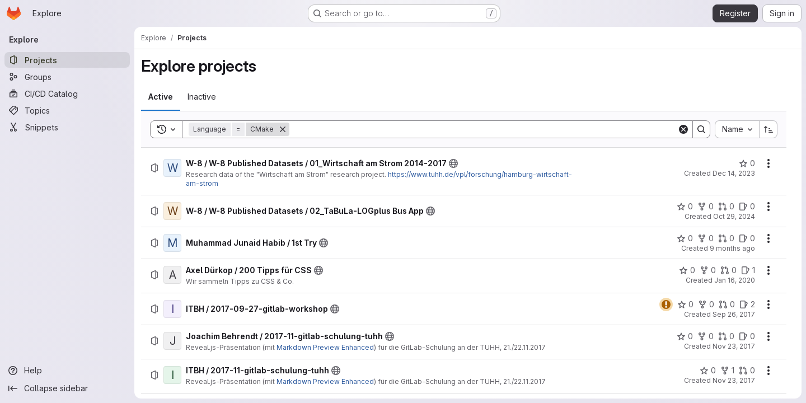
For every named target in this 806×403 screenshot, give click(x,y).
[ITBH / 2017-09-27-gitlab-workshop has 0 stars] (685, 304)
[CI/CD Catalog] (67, 93)
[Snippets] (67, 127)
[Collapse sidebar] (67, 388)
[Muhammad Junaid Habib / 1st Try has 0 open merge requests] (726, 238)
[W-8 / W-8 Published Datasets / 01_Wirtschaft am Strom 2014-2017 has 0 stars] (747, 163)
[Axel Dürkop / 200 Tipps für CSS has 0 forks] (708, 270)
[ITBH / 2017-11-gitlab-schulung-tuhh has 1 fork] (727, 370)
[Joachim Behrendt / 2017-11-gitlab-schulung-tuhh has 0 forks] (705, 336)
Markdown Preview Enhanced (325, 347)
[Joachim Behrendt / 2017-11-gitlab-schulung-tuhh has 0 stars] (685, 336)
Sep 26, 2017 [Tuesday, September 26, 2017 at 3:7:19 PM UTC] (734, 314)
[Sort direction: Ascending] (768, 129)
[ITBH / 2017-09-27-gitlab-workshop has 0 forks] (706, 304)
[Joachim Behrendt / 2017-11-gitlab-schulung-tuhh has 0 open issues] (747, 336)
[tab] (160, 97)
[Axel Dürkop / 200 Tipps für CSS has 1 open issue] (748, 270)
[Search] (483, 129)
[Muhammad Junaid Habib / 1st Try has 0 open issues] (747, 238)
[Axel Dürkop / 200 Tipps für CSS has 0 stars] (687, 270)
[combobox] (737, 129)
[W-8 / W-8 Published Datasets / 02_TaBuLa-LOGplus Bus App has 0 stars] (685, 206)
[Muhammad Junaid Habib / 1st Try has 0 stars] (685, 238)
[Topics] (67, 110)
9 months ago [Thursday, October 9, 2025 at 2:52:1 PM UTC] (732, 248)
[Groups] (67, 77)
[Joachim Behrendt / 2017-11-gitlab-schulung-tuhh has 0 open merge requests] (726, 336)
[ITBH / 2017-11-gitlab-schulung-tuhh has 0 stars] (708, 370)
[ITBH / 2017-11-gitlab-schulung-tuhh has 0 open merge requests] (747, 370)
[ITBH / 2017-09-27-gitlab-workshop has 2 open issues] (747, 304)
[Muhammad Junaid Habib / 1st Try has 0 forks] (705, 238)
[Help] (67, 370)
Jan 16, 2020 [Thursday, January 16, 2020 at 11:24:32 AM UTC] (734, 280)
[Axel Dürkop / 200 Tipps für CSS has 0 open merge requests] (728, 270)
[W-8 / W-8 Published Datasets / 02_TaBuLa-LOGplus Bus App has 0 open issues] (747, 206)
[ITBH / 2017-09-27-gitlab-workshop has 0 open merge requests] (727, 304)
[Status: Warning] (666, 304)
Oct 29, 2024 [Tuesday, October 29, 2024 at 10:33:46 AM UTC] (734, 216)
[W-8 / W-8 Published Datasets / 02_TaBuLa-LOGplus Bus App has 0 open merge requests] (726, 206)
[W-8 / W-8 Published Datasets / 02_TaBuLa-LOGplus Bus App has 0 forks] (705, 206)
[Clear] (683, 129)
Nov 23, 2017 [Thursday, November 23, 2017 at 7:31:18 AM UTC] (734, 380)
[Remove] (282, 129)
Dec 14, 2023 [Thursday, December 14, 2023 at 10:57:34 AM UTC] (734, 173)
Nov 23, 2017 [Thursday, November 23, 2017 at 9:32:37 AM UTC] (734, 346)
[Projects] (67, 60)
